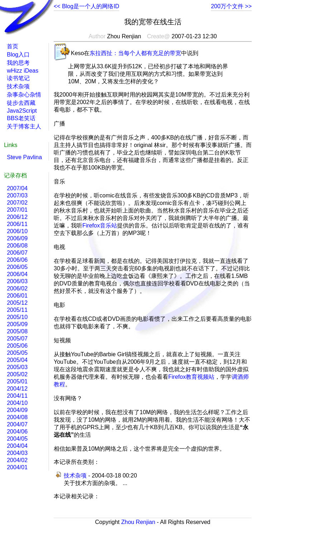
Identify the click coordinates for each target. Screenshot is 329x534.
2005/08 (17, 331)
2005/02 (17, 374)
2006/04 (17, 274)
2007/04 (17, 188)
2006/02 (17, 288)
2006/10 (17, 231)
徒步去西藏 (21, 103)
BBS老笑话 (21, 118)
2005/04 (17, 360)
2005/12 (17, 303)
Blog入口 (18, 55)
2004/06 (17, 431)
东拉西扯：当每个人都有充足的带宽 (135, 53)
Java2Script (22, 111)
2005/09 (17, 324)
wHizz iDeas (22, 71)
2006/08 (17, 245)
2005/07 (17, 338)
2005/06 (17, 346)
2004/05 (17, 439)
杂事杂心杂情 (24, 95)
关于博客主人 (24, 126)
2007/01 (17, 210)
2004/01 (17, 467)
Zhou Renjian (138, 522)
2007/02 (17, 203)
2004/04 (17, 446)
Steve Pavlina (24, 157)
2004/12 (17, 389)
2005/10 (17, 317)
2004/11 (17, 396)
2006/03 (17, 281)
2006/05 (17, 267)
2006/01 (17, 296)
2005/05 (17, 353)
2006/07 (17, 253)
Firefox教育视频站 (191, 377)
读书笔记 (18, 78)
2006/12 (17, 217)
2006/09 (17, 238)
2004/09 (17, 410)
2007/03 (17, 195)
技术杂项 (75, 475)
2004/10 (17, 403)
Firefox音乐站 (99, 225)
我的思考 (18, 63)
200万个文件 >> (231, 6)
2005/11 (17, 310)
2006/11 (17, 224)
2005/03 (17, 367)
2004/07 (17, 424)
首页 (12, 46)
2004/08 (17, 417)
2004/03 (17, 453)
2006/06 (17, 260)
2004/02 (17, 460)
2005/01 (17, 381)
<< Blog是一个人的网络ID (86, 6)
